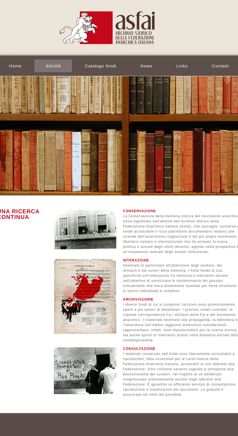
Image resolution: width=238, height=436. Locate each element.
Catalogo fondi (100, 65)
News (146, 65)
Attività (53, 65)
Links (182, 65)
